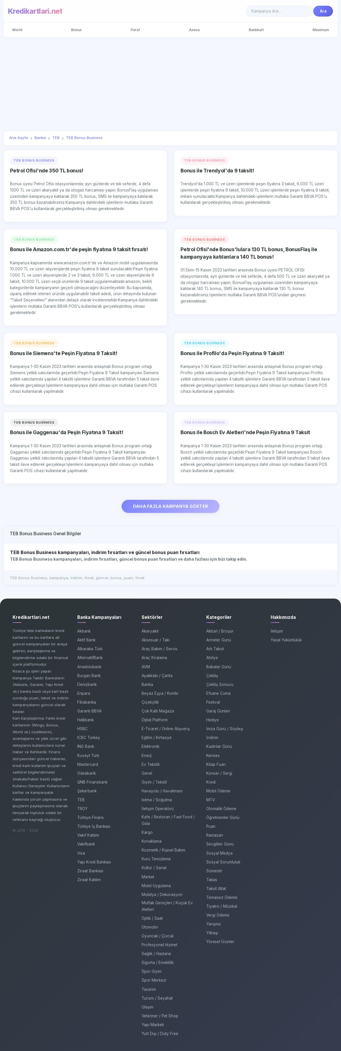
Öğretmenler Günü (222, 818)
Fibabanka (86, 702)
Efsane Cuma (218, 693)
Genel (147, 773)
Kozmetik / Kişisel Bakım (163, 850)
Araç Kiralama (154, 658)
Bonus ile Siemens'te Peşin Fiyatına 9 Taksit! (63, 353)
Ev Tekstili (151, 764)
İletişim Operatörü (158, 808)
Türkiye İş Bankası (93, 826)
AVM (146, 667)
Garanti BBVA (89, 711)
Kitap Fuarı (216, 764)
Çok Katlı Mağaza (158, 711)
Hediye (212, 720)
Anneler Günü (218, 640)
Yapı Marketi (153, 1024)
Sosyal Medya (219, 853)
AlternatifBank (90, 658)
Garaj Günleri (218, 711)
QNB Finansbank (92, 782)
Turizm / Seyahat (157, 998)
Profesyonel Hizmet (159, 945)
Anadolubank (89, 667)
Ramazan (214, 835)
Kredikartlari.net (35, 11)
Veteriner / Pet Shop (160, 1016)
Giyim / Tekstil (154, 782)
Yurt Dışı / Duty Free (160, 1033)
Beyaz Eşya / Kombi (160, 693)
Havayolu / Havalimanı (162, 791)
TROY (82, 808)
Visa (81, 853)
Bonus (76, 30)
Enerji (147, 755)
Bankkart (256, 30)
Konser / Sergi (219, 773)
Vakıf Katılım (88, 835)
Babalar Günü (218, 667)
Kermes (213, 755)
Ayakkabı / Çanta (157, 675)
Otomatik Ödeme (221, 808)
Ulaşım (147, 1007)
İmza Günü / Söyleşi (224, 729)
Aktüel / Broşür (219, 631)
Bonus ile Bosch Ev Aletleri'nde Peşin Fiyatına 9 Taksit (245, 432)
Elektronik (150, 746)
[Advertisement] (170, 84)
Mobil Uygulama (156, 885)
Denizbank (87, 684)
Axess (194, 30)
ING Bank (85, 746)
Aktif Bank (86, 640)
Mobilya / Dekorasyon (162, 894)
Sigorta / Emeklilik (158, 963)
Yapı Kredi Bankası (94, 862)
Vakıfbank (86, 844)
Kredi (211, 782)
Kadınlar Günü (219, 746)
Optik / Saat (152, 918)
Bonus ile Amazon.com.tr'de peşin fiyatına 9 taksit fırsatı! (79, 249)
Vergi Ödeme (217, 915)
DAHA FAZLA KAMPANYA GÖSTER (170, 506)
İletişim (277, 631)
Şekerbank (87, 791)
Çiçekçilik (150, 702)
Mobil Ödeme (218, 791)
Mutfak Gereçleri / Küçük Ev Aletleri (167, 906)
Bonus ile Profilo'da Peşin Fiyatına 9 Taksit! (232, 353)
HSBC (82, 729)
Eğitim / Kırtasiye (157, 738)
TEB (81, 800)
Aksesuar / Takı (156, 640)
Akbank (84, 631)
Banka (147, 684)
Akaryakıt (150, 631)
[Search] (279, 11)
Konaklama (152, 841)
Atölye (212, 658)
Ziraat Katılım (89, 879)
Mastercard (87, 764)
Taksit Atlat (216, 888)
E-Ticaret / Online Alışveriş (166, 729)
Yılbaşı (212, 933)
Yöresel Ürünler (220, 942)
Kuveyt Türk (88, 755)
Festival (213, 702)
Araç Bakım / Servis (159, 649)
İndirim (212, 738)
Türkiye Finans (90, 818)
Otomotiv (150, 927)
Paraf (135, 30)
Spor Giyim (152, 971)
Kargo (147, 832)
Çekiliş (212, 675)
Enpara (83, 693)
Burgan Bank (89, 675)
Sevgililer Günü (220, 844)
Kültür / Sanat (154, 868)
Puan (210, 826)
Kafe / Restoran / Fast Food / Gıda (168, 820)
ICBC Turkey (88, 738)
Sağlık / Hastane (156, 954)
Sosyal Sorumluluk (223, 862)
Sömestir (214, 871)
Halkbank (85, 720)
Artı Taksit (215, 649)
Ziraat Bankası (90, 871)
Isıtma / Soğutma (157, 800)
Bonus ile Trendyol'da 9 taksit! (217, 171)
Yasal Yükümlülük (286, 640)
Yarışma (213, 924)
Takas (211, 879)
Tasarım (149, 989)
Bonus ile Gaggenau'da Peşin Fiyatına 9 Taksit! (66, 432)
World (17, 30)
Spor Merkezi (154, 980)
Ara (323, 11)
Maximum (321, 30)
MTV (210, 800)
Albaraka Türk (89, 649)
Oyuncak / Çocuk (158, 936)
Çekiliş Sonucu (219, 684)
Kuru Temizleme (156, 859)
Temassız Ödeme (221, 897)
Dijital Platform (155, 720)
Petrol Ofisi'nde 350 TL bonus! (46, 171)
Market (148, 877)
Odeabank (86, 773)
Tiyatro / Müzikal (221, 906)
